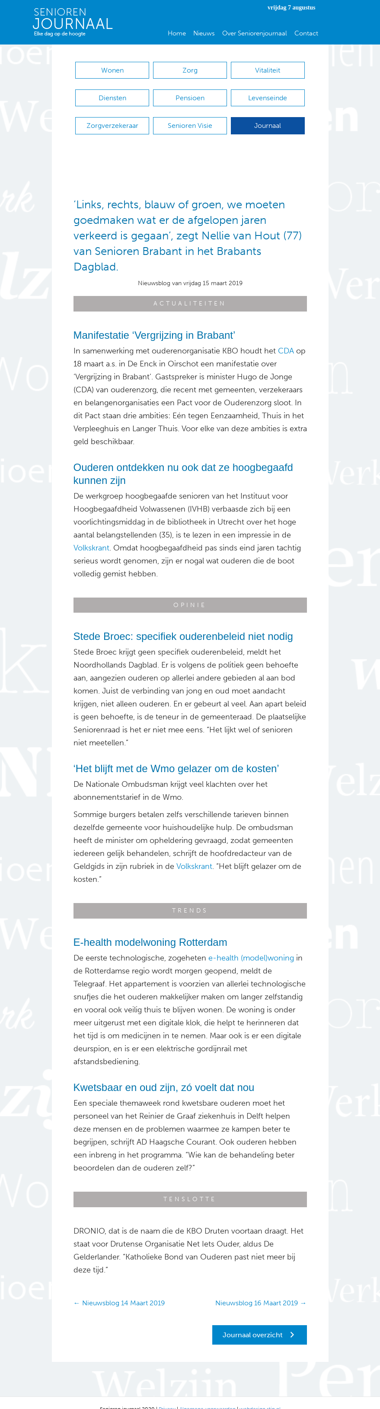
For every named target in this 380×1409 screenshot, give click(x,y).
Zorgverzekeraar (112, 117)
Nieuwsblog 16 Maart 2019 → (261, 1290)
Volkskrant (91, 535)
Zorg (190, 70)
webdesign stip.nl (260, 1396)
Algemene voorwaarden (207, 1396)
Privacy (167, 1396)
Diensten (112, 93)
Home (177, 33)
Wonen (112, 70)
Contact (306, 33)
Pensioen (190, 93)
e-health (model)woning (251, 945)
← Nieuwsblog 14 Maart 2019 (119, 1290)
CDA (286, 338)
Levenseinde (267, 93)
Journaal (267, 117)
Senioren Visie (190, 117)
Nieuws (204, 33)
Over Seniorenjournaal (254, 33)
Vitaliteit (267, 70)
